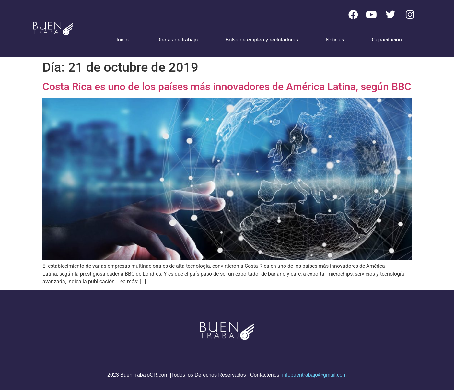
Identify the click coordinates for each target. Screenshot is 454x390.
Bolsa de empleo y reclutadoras (262, 39)
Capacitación (387, 39)
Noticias (335, 39)
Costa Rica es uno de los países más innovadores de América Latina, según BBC (226, 86)
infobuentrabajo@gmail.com (314, 375)
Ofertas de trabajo (177, 39)
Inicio (122, 39)
